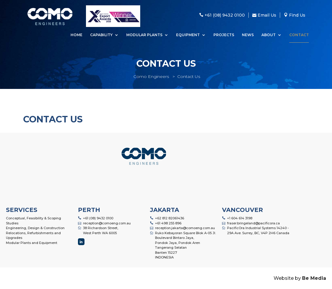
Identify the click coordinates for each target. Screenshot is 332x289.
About (268, 35)
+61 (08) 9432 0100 (98, 218)
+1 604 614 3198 (239, 218)
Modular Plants (144, 35)
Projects (223, 35)
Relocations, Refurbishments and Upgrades (33, 235)
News (248, 35)
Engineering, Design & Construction (35, 228)
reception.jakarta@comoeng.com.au (185, 228)
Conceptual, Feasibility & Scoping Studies (33, 220)
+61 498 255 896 (168, 223)
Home (76, 35)
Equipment (188, 35)
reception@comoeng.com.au (107, 223)
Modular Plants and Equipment (31, 243)
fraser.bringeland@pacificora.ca (253, 223)
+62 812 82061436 (169, 218)
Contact (299, 35)
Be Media (314, 278)
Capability (101, 35)
